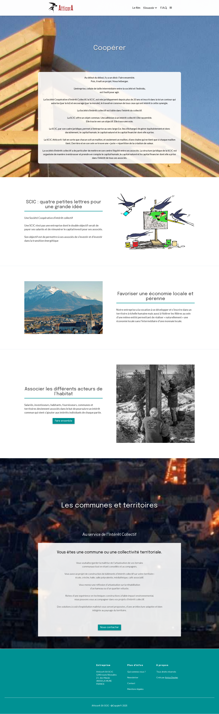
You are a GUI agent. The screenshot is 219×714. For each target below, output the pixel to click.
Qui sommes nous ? (136, 671)
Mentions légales (135, 689)
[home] (63, 8)
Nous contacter (109, 627)
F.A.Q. (163, 7)
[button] (150, 7)
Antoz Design (171, 677)
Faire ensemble (63, 421)
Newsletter (132, 677)
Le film (136, 7)
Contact (131, 683)
